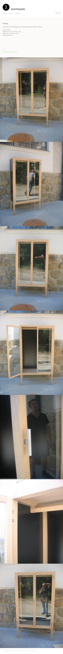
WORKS (5, 13)
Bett (56, 13)
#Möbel (11, 52)
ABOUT (11, 13)
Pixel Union (34, 650)
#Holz (7, 52)
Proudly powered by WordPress (17, 650)
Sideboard (59, 13)
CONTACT (18, 13)
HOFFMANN (18, 9)
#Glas (4, 52)
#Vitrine (15, 52)
